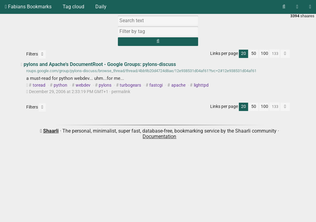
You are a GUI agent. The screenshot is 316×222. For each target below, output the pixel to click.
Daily (100, 7)
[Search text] (158, 20)
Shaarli (51, 131)
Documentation (159, 136)
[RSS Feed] (297, 7)
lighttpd (201, 85)
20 (243, 53)
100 (264, 53)
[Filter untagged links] (42, 54)
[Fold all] (285, 54)
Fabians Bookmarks (28, 7)
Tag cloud (73, 7)
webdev (83, 85)
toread (39, 85)
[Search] (283, 7)
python (60, 85)
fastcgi (156, 85)
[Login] (310, 7)
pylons (105, 85)
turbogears (130, 85)
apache (178, 85)
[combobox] (158, 31)
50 (253, 53)
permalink (78, 91)
